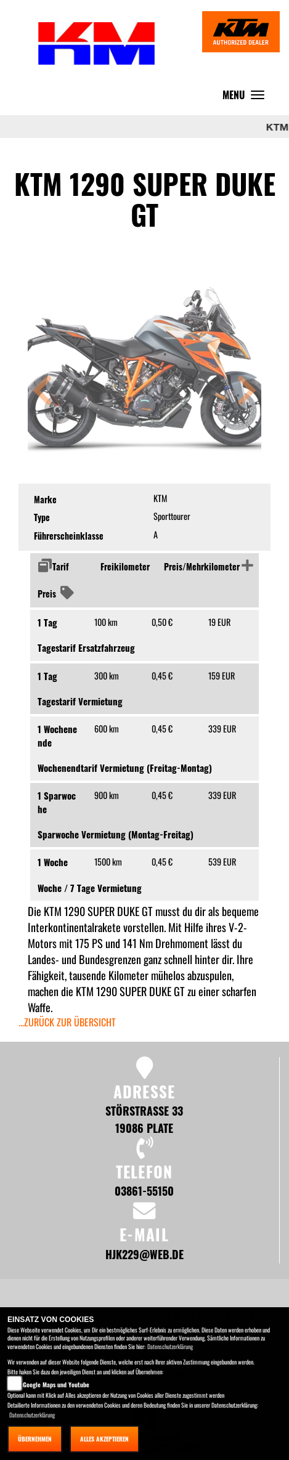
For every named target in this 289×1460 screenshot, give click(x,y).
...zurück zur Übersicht (67, 1022)
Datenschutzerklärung (170, 1346)
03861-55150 (144, 1190)
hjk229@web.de (144, 1254)
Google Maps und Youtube (56, 1384)
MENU (246, 97)
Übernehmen (35, 1438)
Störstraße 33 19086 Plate (144, 1119)
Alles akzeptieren (104, 1438)
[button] (42, 392)
